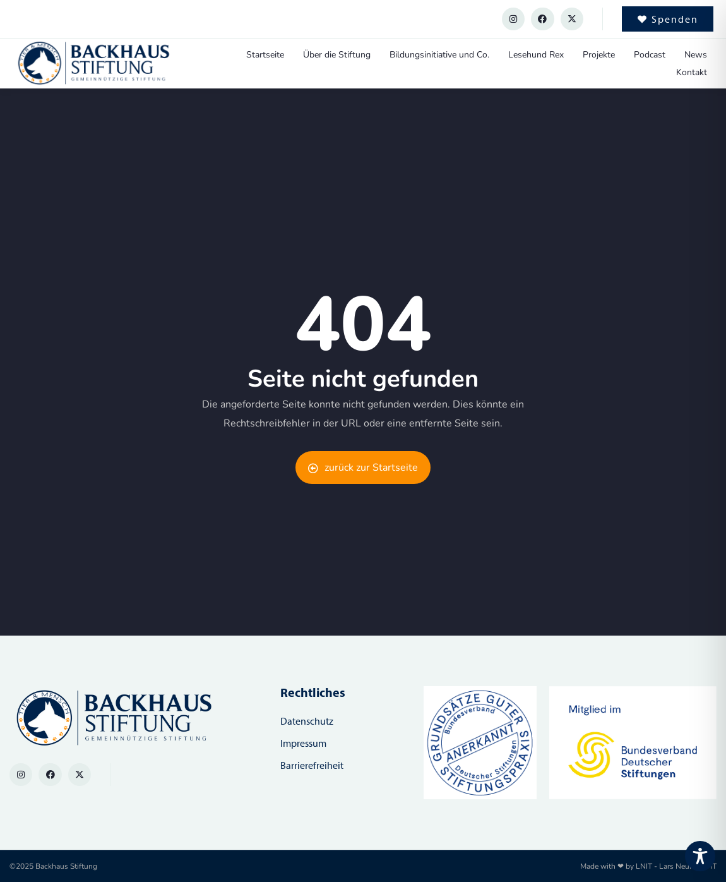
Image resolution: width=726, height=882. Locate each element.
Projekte (599, 55)
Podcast (649, 55)
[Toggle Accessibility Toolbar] (700, 856)
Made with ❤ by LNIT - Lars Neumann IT (648, 866)
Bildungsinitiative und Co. (439, 55)
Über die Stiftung (337, 55)
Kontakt (691, 72)
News (695, 55)
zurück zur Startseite (363, 467)
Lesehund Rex (536, 55)
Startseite (265, 55)
